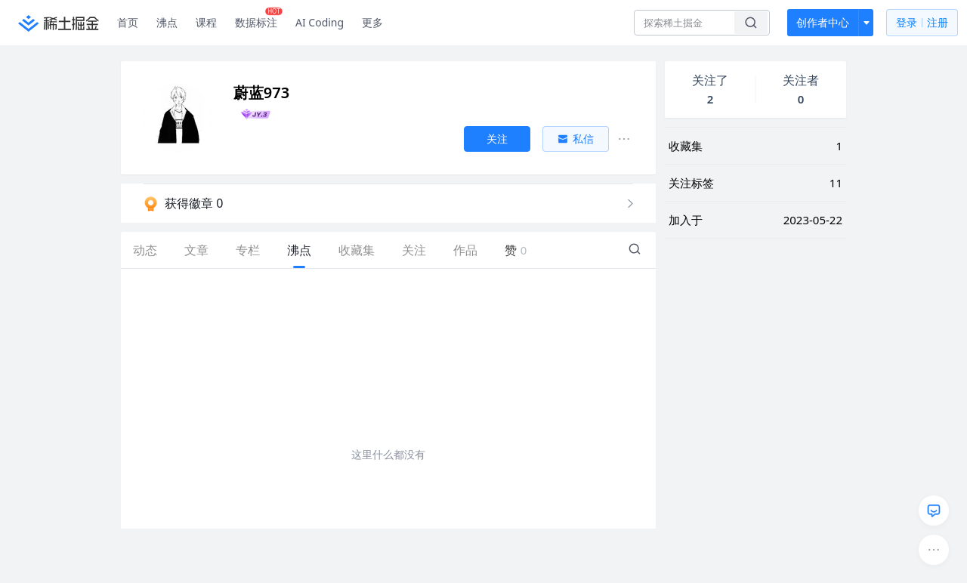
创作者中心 (822, 22)
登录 (922, 23)
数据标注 (259, 19)
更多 (372, 22)
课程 (206, 22)
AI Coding (319, 22)
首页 (127, 22)
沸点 (167, 22)
